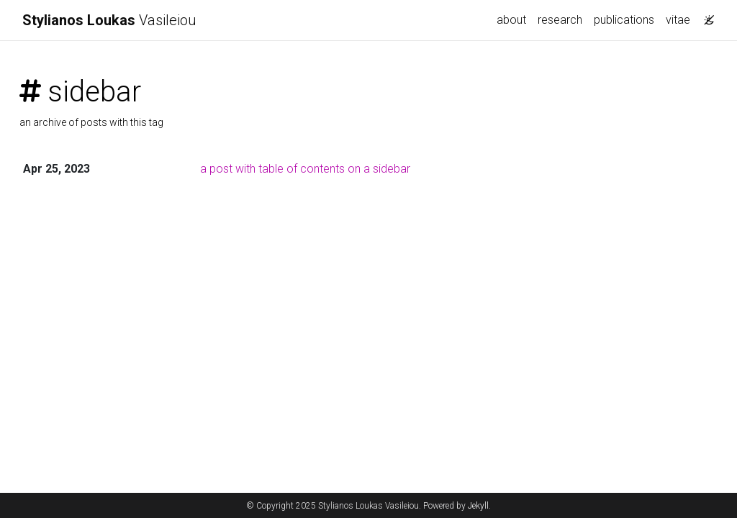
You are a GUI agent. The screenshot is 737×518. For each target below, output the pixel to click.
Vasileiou (109, 20)
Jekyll (478, 506)
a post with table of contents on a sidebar (305, 169)
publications (624, 20)
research (560, 20)
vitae (678, 20)
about (511, 20)
